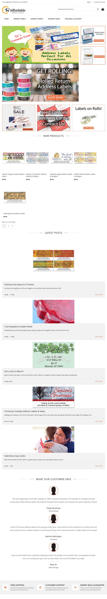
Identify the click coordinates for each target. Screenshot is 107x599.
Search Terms (35, 565)
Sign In (89, 2)
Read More (99, 253)
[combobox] (78, 9)
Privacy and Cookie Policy (39, 569)
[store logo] (14, 10)
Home (6, 19)
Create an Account (99, 2)
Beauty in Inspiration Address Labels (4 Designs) (32, 171)
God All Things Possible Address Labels (10, 171)
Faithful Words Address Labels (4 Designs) (72, 171)
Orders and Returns (38, 576)
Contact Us (34, 579)
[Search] (98, 9)
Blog (32, 583)
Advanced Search (37, 572)
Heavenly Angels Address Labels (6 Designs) (52, 171)
